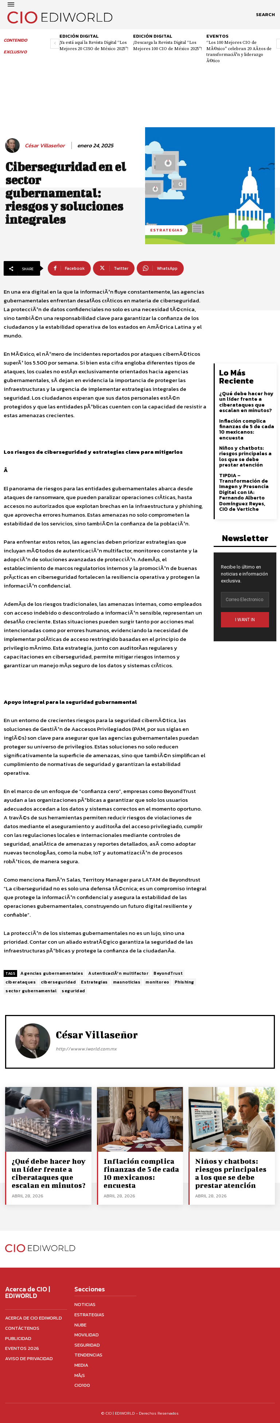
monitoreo (157, 982)
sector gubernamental (31, 991)
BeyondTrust (168, 973)
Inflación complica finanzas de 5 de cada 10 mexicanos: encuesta (246, 429)
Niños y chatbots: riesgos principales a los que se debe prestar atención (245, 456)
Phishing (184, 982)
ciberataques (20, 982)
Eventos (217, 36)
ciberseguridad (58, 982)
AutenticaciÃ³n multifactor (118, 973)
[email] (245, 599)
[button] (265, 14)
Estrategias (166, 230)
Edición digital (79, 36)
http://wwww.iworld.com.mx (86, 1048)
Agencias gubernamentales (51, 973)
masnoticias (127, 982)
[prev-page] (54, 44)
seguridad (73, 991)
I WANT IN (245, 619)
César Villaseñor (45, 145)
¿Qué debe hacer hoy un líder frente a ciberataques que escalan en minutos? (246, 402)
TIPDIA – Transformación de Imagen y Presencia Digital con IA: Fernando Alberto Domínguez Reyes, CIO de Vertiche (244, 492)
